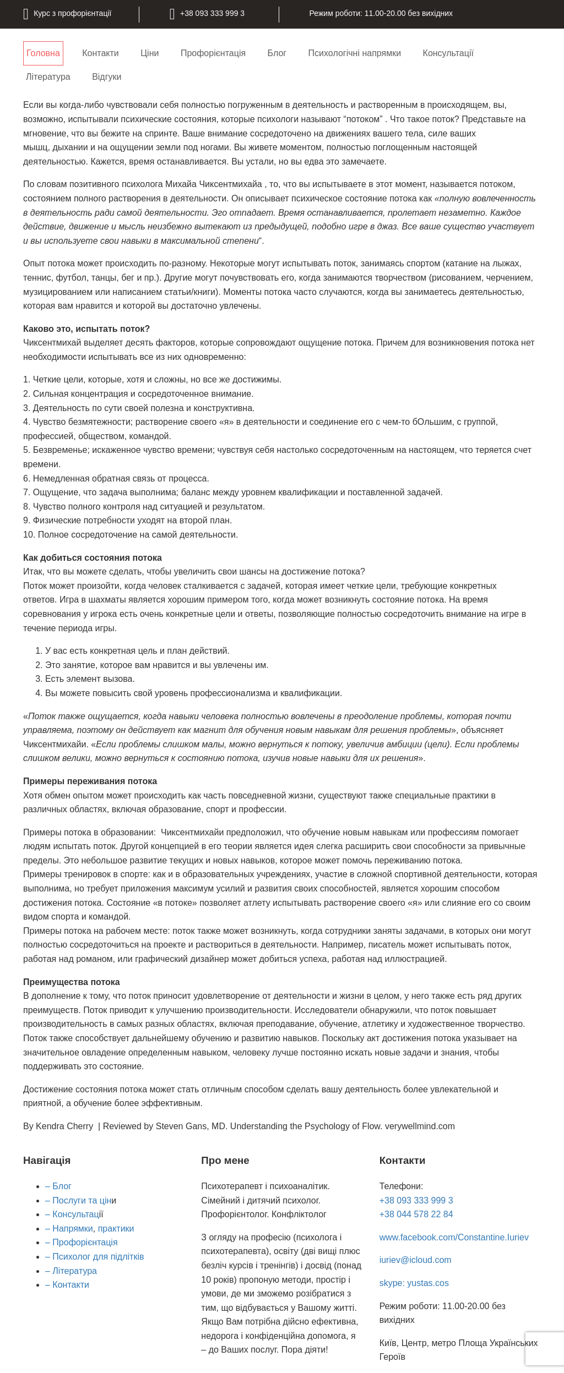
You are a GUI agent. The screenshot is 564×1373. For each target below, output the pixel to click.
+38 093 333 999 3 (416, 1200)
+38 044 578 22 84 (416, 1214)
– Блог (58, 1186)
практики (116, 1228)
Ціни (149, 53)
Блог (277, 53)
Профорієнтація (213, 53)
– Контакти (67, 1284)
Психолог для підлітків (97, 1256)
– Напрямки (69, 1228)
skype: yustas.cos (414, 1283)
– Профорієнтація (81, 1242)
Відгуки (106, 76)
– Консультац (72, 1214)
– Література (71, 1271)
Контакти (100, 53)
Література (48, 76)
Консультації (448, 53)
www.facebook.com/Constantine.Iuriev (454, 1237)
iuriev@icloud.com (415, 1260)
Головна (43, 53)
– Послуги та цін (78, 1200)
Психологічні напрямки (355, 53)
